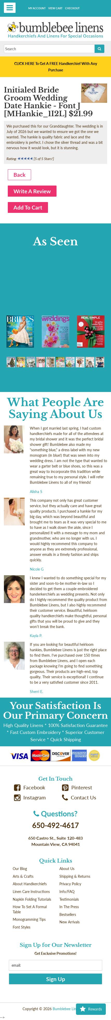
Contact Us (79, 797)
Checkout (72, 8)
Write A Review (32, 191)
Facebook (29, 787)
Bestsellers (67, 914)
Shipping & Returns (74, 876)
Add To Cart (27, 207)
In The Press (69, 907)
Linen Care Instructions (31, 891)
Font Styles (21, 927)
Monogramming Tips (29, 919)
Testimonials (69, 899)
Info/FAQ (66, 891)
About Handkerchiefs (30, 884)
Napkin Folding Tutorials (32, 899)
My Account (37, 8)
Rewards (91, 1009)
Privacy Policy (70, 884)
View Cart (55, 8)
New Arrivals (69, 922)
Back (19, 174)
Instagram (30, 797)
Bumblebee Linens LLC (71, 1009)
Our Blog (20, 868)
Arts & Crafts (23, 876)
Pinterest (77, 787)
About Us (66, 868)
